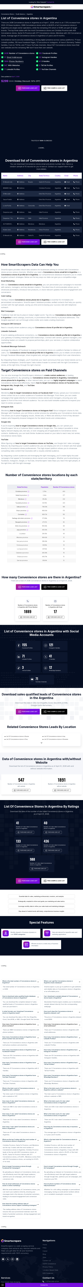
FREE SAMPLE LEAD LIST (54, 88)
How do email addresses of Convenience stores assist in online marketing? (18, 1155)
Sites (44, 1228)
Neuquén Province (22, 522)
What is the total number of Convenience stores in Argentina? (19, 952)
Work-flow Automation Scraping (12, 1275)
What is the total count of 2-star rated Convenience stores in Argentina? (56, 1085)
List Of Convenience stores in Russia (17, 725)
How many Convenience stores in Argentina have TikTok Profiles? (60, 1034)
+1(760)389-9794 (51, 1252)
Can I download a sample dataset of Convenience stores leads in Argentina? (61, 967)
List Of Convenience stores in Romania (56, 728)
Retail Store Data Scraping (10, 1268)
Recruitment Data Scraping (11, 1262)
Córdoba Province (22, 491)
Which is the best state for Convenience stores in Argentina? (60, 1111)
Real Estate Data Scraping (10, 1252)
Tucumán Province (22, 503)
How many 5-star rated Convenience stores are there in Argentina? (18, 1072)
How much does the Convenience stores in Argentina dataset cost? (58, 982)
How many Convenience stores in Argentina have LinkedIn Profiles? (60, 1008)
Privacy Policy (48, 1237)
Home (45, 1215)
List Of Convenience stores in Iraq (54, 725)
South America (20, 14)
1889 (27, 611)
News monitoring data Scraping (12, 1265)
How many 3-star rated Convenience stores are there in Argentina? (18, 1085)
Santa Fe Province (22, 495)
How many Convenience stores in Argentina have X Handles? (19, 1034)
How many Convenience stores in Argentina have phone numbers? (19, 995)
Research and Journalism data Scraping (15, 1272)
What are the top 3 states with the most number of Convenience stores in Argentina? (19, 1111)
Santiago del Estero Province (22, 518)
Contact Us (50, 2)
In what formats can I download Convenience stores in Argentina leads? (17, 982)
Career (45, 1221)
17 (55, 611)
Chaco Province (22, 510)
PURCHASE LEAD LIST (27, 88)
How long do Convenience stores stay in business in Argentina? (61, 1098)
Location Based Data (50, 1241)
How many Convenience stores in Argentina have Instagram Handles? (60, 1021)
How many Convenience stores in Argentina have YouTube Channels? (19, 1046)
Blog (44, 1225)
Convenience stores (7, 14)
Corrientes (22, 514)
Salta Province (22, 507)
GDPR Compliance (49, 1234)
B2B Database (48, 1244)
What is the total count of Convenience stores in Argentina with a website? (18, 1059)
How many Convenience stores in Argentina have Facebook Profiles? (19, 1021)
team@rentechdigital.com (53, 1255)
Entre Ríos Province (22, 526)
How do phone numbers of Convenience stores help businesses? (60, 1155)
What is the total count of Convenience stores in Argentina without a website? (60, 1059)
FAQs (44, 1218)
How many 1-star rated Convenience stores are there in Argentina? (18, 1098)
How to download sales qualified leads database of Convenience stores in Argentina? (18, 967)
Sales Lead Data (7, 1256)
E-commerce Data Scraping (11, 1259)
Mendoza (22, 499)
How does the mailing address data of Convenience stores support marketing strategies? (19, 1175)
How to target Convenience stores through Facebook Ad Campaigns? (16, 1137)
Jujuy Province (22, 530)
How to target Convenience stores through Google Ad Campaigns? (61, 1137)
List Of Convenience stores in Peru (17, 728)
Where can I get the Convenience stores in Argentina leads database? (58, 952)
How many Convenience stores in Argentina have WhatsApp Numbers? (60, 1046)
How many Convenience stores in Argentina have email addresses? (60, 995)
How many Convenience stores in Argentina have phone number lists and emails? (19, 1008)
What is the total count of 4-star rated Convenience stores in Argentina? (56, 1072)
